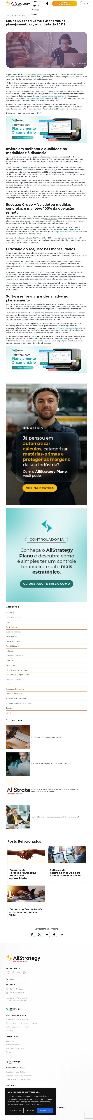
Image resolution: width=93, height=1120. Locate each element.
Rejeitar (30, 1110)
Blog (8, 622)
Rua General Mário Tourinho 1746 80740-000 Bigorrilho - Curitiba (19, 999)
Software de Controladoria (16, 699)
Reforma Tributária (13, 679)
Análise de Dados (13, 618)
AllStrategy (10, 613)
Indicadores (10, 651)
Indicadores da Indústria (15, 656)
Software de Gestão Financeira (18, 703)
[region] (30, 1101)
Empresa (35, 6)
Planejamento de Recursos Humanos (21, 1023)
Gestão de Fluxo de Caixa (16, 1072)
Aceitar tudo (45, 1110)
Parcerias (35, 10)
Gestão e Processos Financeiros (19, 1076)
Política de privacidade (15, 1048)
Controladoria (11, 627)
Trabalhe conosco (13, 1045)
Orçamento (10, 665)
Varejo (8, 713)
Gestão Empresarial (14, 641)
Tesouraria (10, 708)
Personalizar (15, 1110)
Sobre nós (10, 1041)
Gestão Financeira (13, 646)
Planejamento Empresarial (17, 670)
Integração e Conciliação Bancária (19, 1079)
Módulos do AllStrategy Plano (18, 1019)
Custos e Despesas (13, 632)
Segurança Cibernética (15, 689)
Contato (34, 14)
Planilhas (9, 1031)
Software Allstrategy (14, 694)
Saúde (8, 684)
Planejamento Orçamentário (17, 675)
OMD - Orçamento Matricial (17, 1027)
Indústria (9, 660)
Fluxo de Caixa (12, 637)
